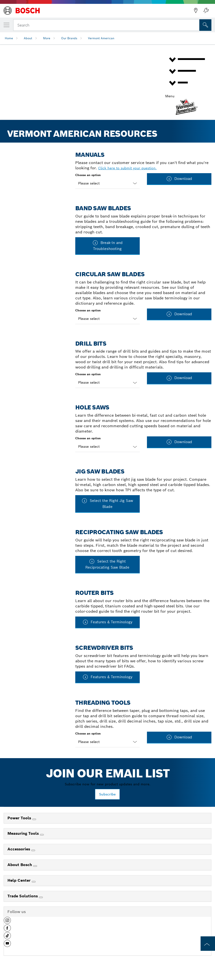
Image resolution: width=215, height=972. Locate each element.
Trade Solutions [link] (23, 896)
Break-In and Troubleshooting (107, 245)
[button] (7, 922)
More (46, 38)
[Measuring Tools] (42, 834)
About (28, 38)
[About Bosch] (35, 866)
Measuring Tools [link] (23, 833)
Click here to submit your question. (127, 168)
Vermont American (101, 38)
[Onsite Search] (205, 25)
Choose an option (88, 175)
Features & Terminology (107, 622)
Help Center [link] (19, 880)
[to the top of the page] (208, 943)
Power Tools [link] (19, 818)
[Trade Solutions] (41, 897)
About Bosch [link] (20, 864)
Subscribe (107, 794)
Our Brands (69, 38)
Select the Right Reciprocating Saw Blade (107, 564)
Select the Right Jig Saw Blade (107, 503)
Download (179, 179)
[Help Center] (34, 881)
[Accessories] (33, 850)
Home (9, 38)
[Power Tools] (34, 819)
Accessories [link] (19, 849)
